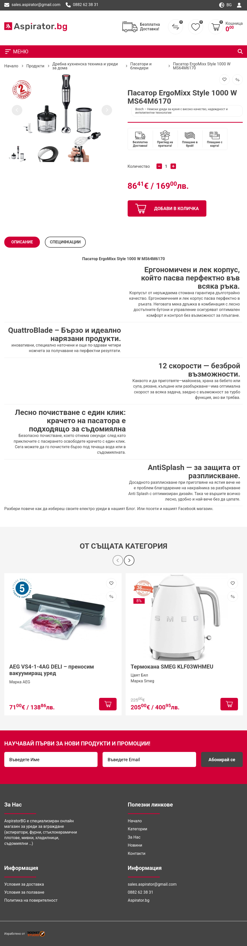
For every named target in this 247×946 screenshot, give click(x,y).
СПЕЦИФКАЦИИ (65, 242)
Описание (22, 242)
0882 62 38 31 (82, 5)
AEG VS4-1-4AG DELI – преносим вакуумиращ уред (51, 670)
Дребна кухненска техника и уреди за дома (85, 66)
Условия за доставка (24, 884)
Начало (11, 66)
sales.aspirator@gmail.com (32, 5)
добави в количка (167, 208)
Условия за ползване (24, 892)
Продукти (35, 66)
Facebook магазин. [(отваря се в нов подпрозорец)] (195, 508)
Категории (137, 829)
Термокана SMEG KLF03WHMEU (172, 667)
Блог (130, 508)
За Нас (134, 837)
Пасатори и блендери (141, 66)
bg (225, 5)
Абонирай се (222, 759)
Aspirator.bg (138, 900)
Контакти (136, 853)
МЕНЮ (16, 51)
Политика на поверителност (30, 900)
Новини (135, 845)
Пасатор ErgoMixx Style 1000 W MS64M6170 (201, 66)
